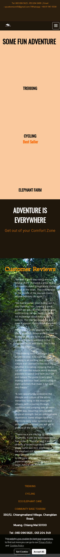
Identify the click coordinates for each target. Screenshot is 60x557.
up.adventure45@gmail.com (17, 6)
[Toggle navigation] (55, 25)
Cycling (30, 493)
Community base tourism (30, 509)
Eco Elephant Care (30, 501)
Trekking (30, 486)
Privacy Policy (45, 542)
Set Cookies (22, 551)
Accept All (39, 551)
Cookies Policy (17, 545)
